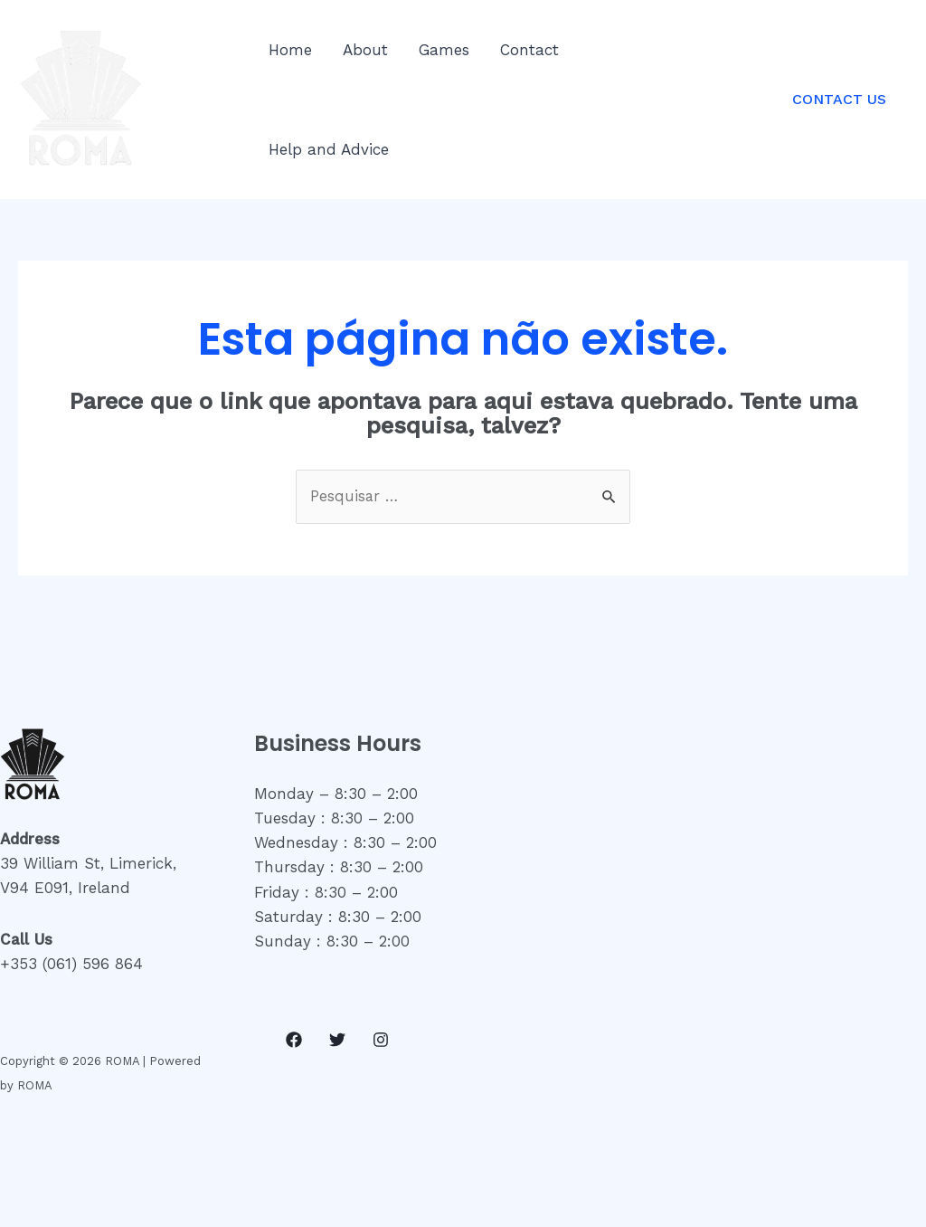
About (365, 50)
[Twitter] (337, 1040)
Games (444, 50)
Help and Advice (329, 149)
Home (290, 50)
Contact (529, 50)
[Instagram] (381, 1040)
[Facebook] (294, 1040)
